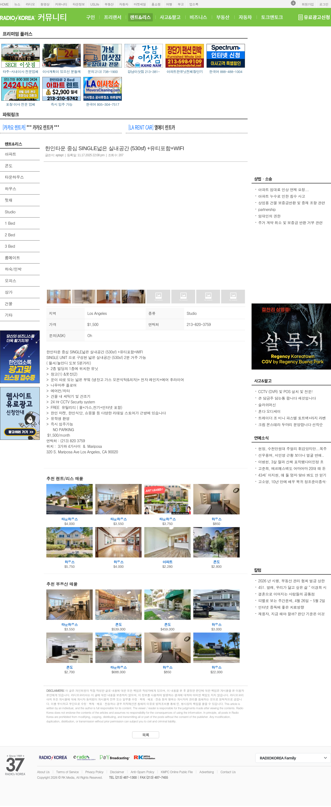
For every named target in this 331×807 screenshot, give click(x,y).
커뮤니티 (61, 4)
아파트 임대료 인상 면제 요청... (283, 189)
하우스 (10, 188)
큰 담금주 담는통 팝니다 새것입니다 (287, 398)
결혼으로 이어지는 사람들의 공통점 (286, 594)
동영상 (45, 4)
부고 (181, 4)
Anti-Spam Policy (142, 771)
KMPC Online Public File (177, 771)
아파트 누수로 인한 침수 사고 (281, 196)
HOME (4, 4)
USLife (94, 4)
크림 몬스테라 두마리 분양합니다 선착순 (290, 424)
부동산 (109, 4)
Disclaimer (117, 771)
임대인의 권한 (269, 216)
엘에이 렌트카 (151, 127)
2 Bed (10, 234)
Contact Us (228, 771)
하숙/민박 (13, 269)
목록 (145, 735)
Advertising (206, 771)
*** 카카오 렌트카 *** (31, 127)
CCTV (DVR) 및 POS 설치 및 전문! (285, 391)
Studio (10, 211)
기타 (8, 315)
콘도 (8, 165)
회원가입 (308, 4)
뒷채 (8, 200)
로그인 (323, 4)
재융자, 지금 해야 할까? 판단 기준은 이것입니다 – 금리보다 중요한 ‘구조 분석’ (291, 616)
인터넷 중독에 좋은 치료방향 (281, 607)
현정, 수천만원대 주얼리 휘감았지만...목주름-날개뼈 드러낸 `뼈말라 (292, 451)
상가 (8, 292)
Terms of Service (67, 771)
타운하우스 (14, 177)
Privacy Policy (94, 771)
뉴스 (17, 4)
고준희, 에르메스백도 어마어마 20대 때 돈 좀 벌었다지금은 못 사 (292, 471)
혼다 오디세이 (269, 411)
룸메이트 (12, 257)
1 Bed (10, 223)
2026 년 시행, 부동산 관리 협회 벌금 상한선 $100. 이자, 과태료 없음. (291, 583)
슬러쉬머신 (267, 404)
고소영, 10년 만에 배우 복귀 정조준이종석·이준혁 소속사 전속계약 (292, 484)
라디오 (30, 4)
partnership (267, 209)
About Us (43, 771)
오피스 (10, 280)
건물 (8, 303)
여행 (169, 4)
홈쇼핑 (155, 4)
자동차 (123, 4)
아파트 (10, 154)
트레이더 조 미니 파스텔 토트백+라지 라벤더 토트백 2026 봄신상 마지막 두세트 (292, 420)
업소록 (193, 4)
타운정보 (79, 4)
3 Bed (10, 246)
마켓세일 (140, 4)
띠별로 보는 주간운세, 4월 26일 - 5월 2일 (291, 600)
